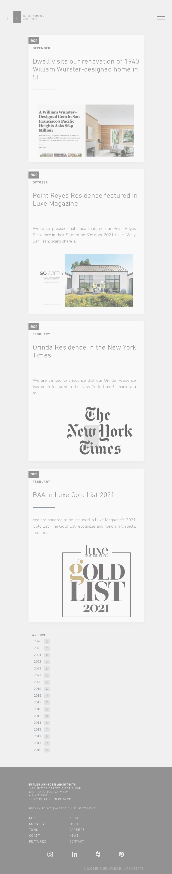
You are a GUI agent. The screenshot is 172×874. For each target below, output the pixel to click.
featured (38, 841)
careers (77, 829)
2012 (37, 736)
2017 (37, 702)
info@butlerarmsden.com (50, 798)
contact (76, 841)
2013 (37, 729)
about (74, 818)
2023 (37, 662)
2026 (37, 641)
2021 (37, 675)
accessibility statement (75, 808)
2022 (37, 668)
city (32, 818)
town (34, 829)
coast (34, 835)
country (37, 824)
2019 (37, 689)
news (74, 835)
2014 (37, 723)
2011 (37, 743)
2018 (37, 695)
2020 (37, 682)
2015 (37, 716)
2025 (37, 648)
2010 (37, 750)
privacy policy (40, 808)
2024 (37, 655)
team (73, 824)
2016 (37, 709)
